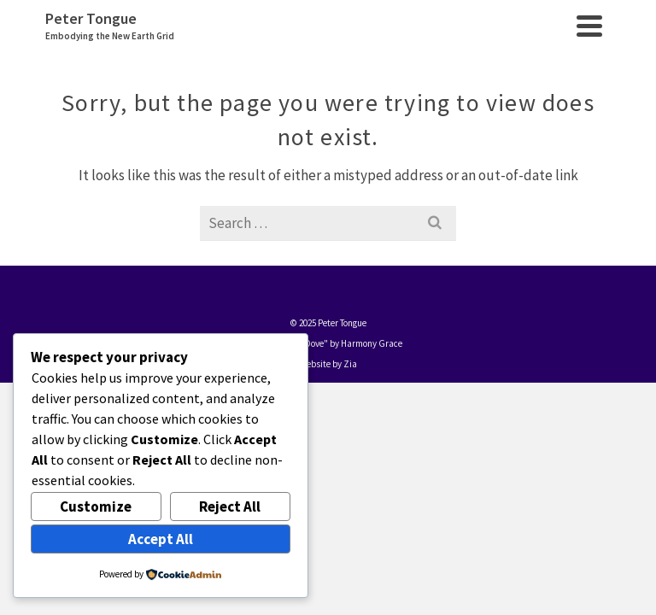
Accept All (160, 539)
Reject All (230, 506)
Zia (350, 364)
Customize (96, 506)
